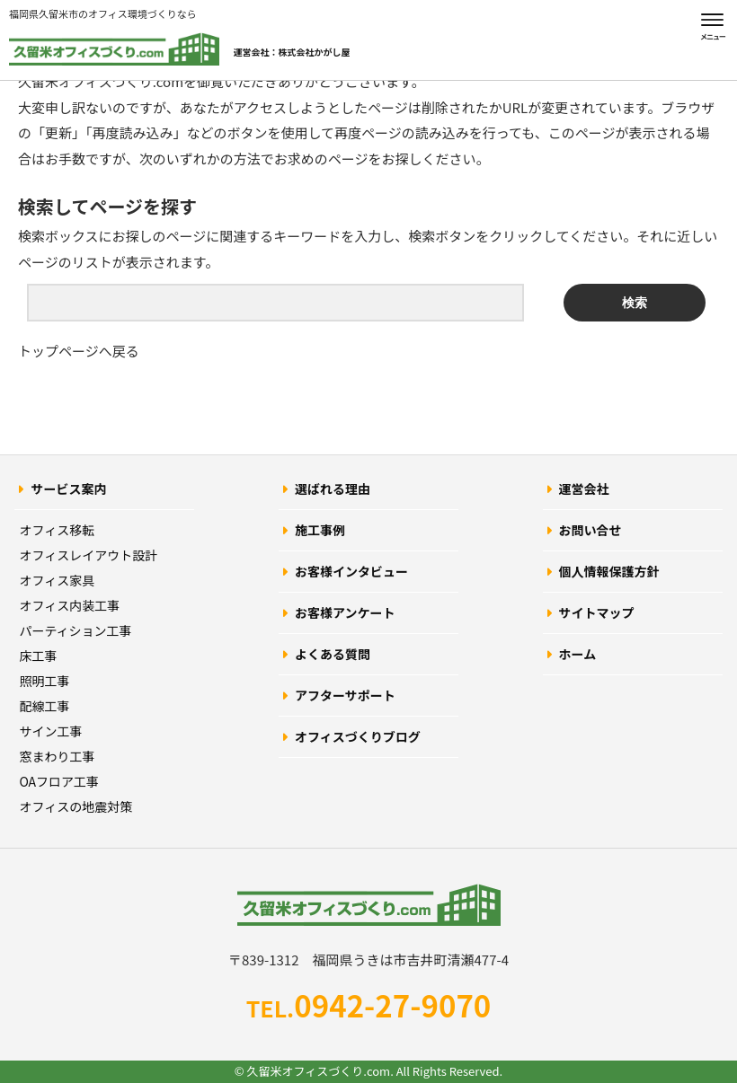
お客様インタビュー (351, 571)
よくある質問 (332, 654)
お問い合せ (590, 530)
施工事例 (320, 530)
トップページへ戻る (78, 350)
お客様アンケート (345, 612)
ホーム (578, 654)
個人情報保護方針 (609, 571)
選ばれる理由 (332, 488)
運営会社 (584, 488)
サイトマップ (597, 612)
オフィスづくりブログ (358, 736)
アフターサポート (345, 695)
